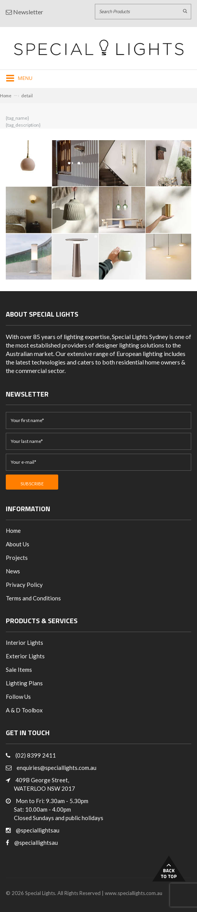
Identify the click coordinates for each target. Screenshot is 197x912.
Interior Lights (24, 642)
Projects (17, 557)
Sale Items (19, 669)
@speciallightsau (37, 830)
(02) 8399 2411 (35, 755)
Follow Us (18, 696)
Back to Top (168, 868)
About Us (17, 544)
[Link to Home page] (98, 47)
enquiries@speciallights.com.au (56, 767)
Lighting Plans (24, 683)
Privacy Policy (24, 584)
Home (6, 95)
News (13, 571)
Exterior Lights (25, 656)
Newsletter (24, 11)
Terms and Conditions (33, 598)
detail (27, 95)
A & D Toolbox (24, 710)
